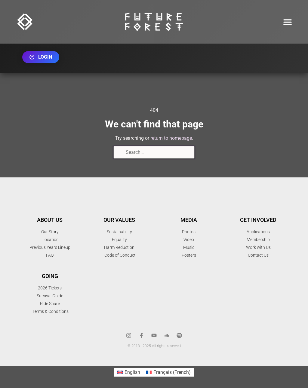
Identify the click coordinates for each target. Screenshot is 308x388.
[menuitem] (128, 372)
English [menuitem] (132, 372)
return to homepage (171, 138)
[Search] (120, 153)
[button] (287, 22)
